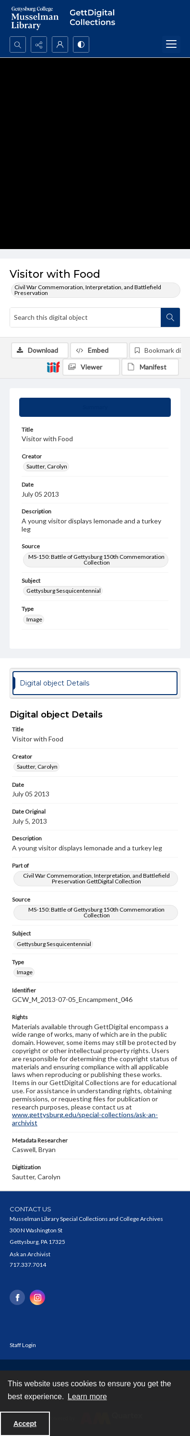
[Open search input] (17, 44)
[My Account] (60, 44)
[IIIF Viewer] (91, 367)
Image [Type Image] (34, 619)
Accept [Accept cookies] (24, 1423)
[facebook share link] (17, 1297)
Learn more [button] (87, 1396)
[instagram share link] (37, 1297)
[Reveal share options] (39, 44)
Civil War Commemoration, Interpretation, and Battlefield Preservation (87, 289)
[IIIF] (53, 367)
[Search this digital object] (85, 317)
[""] (95, 18)
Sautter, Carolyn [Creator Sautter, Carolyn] (46, 466)
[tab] (95, 407)
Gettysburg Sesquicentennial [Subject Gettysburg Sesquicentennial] (63, 590)
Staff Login (23, 1345)
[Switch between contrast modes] (81, 44)
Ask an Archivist (30, 1254)
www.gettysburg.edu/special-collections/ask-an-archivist (85, 1118)
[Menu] (171, 44)
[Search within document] (170, 317)
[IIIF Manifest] (150, 367)
